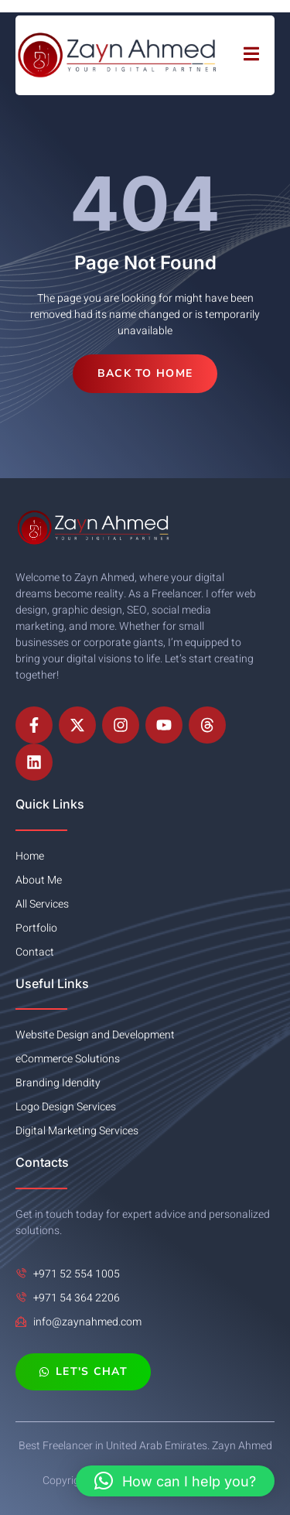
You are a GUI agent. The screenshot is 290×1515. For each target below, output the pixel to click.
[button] (175, 1480)
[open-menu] (251, 55)
